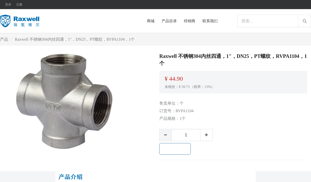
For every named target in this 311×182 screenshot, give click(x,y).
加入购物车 (175, 148)
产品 (4, 39)
